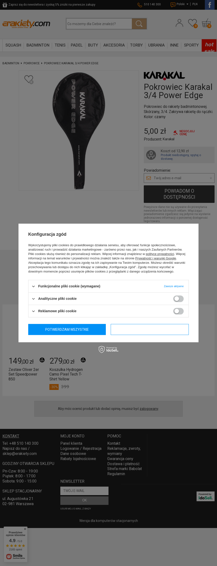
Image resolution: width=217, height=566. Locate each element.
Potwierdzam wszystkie (150, 329)
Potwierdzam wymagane (67, 329)
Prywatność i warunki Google (155, 258)
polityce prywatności (160, 254)
